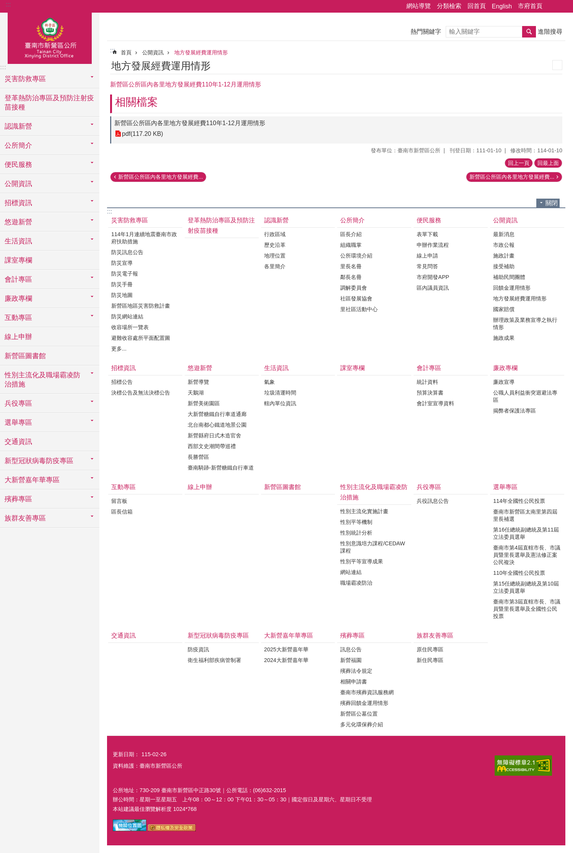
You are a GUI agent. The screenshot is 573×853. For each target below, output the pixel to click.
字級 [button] (562, 6)
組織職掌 (351, 245)
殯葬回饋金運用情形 (364, 703)
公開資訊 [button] (18, 184)
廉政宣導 (504, 382)
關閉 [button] (551, 203)
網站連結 (351, 572)
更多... (119, 349)
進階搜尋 (550, 31)
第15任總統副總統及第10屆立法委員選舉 (526, 587)
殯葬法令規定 (356, 671)
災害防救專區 (129, 220)
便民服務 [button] (18, 164)
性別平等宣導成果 (361, 561)
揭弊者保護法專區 (514, 411)
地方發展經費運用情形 (201, 52)
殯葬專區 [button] (18, 499)
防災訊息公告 (127, 252)
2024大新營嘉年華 (286, 660)
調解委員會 (353, 288)
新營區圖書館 (25, 356)
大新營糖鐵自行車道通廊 (217, 414)
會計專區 (429, 368)
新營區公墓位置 (359, 714)
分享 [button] (552, 6)
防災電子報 (124, 274)
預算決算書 (430, 393)
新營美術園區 (204, 403)
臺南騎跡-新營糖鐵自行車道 (221, 468)
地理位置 (275, 256)
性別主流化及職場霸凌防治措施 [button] (42, 379)
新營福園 (351, 660)
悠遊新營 (200, 368)
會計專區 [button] (18, 279)
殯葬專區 (352, 635)
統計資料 (427, 382)
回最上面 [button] (548, 163)
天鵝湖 (196, 393)
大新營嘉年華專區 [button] (32, 480)
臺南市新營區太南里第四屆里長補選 (525, 515)
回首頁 (476, 6)
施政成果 (504, 338)
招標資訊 (123, 368)
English (502, 6)
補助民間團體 (509, 277)
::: (8, 4)
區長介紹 (351, 234)
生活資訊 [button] (18, 241)
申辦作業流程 (433, 245)
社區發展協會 (356, 298)
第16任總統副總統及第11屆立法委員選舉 (526, 533)
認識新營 (276, 220)
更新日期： (126, 754)
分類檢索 (449, 6)
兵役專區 (429, 487)
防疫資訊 (198, 649)
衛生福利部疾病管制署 (214, 660)
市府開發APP (433, 277)
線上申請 (427, 256)
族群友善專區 (435, 635)
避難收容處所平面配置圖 (140, 338)
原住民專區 (430, 649)
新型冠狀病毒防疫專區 (218, 635)
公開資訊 (153, 52)
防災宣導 (122, 263)
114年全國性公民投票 (519, 501)
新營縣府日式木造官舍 (214, 435)
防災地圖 (122, 295)
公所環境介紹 (356, 256)
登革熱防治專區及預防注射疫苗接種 (49, 102)
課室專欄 (18, 260)
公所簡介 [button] (18, 145)
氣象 (269, 382)
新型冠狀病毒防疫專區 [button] (39, 461)
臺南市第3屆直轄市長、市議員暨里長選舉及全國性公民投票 (526, 609)
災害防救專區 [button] (25, 79)
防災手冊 (122, 284)
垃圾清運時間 (280, 393)
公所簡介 (352, 220)
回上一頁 (518, 163)
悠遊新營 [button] (18, 222)
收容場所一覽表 (130, 327)
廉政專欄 (505, 368)
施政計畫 (504, 256)
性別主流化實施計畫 (364, 511)
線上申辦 (18, 337)
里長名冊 (351, 266)
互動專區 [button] (18, 317)
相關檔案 (136, 102)
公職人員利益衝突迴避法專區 (525, 396)
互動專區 (123, 487)
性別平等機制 (356, 522)
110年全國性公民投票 (519, 573)
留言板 (119, 501)
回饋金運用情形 (512, 288)
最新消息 (504, 234)
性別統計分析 (356, 533)
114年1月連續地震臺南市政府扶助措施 (144, 238)
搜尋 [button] (529, 32)
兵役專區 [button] (18, 403)
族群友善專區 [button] (25, 518)
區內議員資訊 (433, 288)
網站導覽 (418, 6)
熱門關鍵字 (426, 31)
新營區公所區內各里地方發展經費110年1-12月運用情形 (189, 123)
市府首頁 (530, 6)
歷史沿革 (275, 245)
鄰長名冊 (351, 277)
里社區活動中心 (359, 309)
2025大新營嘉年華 (286, 649)
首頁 (126, 52)
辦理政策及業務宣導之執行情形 (525, 323)
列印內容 (557, 65)
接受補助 (504, 266)
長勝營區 (198, 457)
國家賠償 (504, 309)
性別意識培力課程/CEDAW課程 (372, 547)
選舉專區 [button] (18, 422)
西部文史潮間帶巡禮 (212, 446)
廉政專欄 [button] (18, 298)
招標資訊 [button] (18, 203)
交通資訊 (18, 441)
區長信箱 (122, 512)
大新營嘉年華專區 (288, 635)
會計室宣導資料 (435, 403)
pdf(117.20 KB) (142, 133)
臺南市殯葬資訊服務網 (367, 692)
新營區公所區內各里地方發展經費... (160, 177)
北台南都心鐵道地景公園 (217, 425)
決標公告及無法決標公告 (140, 393)
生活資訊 (276, 368)
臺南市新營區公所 (50, 37)
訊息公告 (351, 649)
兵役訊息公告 (433, 501)
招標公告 (122, 382)
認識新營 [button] (18, 126)
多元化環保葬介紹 (361, 724)
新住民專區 (430, 660)
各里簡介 (275, 266)
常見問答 (427, 266)
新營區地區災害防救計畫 (140, 306)
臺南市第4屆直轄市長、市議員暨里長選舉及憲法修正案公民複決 (526, 555)
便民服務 (429, 220)
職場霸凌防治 (356, 583)
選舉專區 (505, 487)
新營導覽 (198, 382)
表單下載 (427, 234)
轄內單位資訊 (280, 403)
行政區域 (275, 234)
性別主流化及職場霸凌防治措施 (373, 492)
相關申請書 (353, 681)
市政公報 (504, 245)
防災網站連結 (127, 316)
